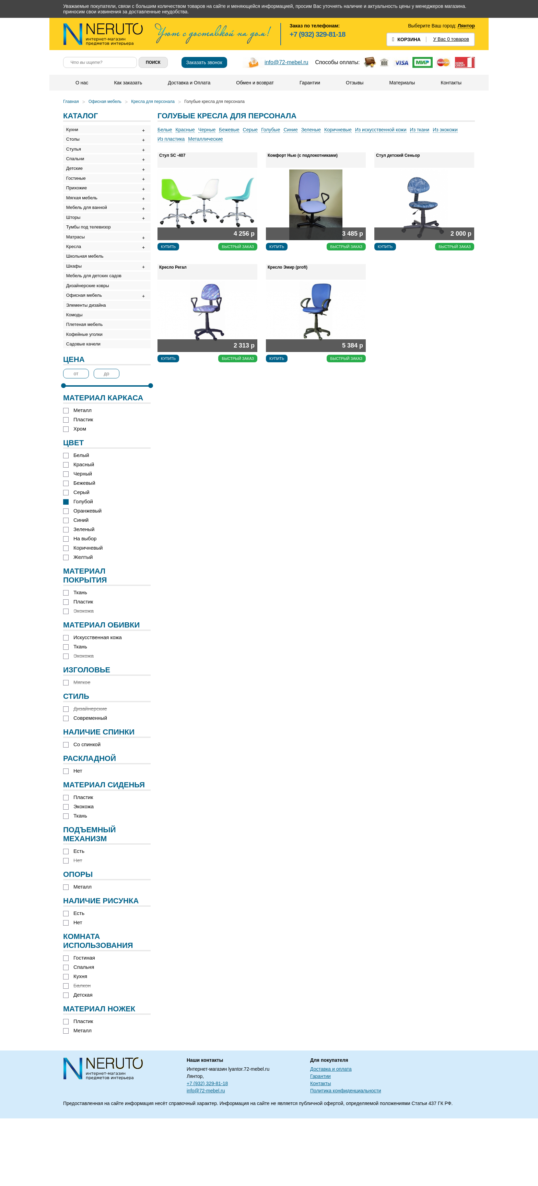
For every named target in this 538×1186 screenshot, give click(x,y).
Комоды (77, 372)
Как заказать (128, 82)
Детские (77, 181)
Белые (164, 129)
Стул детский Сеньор (398, 155)
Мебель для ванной (89, 232)
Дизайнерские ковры (90, 334)
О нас (81, 82)
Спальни (77, 169)
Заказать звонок (204, 62)
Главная (71, 101)
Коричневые (338, 129)
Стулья (76, 156)
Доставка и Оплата (188, 82)
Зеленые (311, 129)
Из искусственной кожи (381, 129)
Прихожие (79, 207)
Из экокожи (445, 129)
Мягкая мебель (84, 219)
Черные (206, 129)
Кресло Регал (173, 267)
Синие (290, 129)
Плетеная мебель (87, 384)
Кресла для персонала (153, 101)
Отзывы (354, 82)
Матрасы (78, 270)
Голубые (270, 129)
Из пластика (171, 139)
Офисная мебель (105, 101)
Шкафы (76, 308)
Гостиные (78, 194)
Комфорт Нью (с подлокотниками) (303, 155)
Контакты (450, 82)
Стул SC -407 (172, 155)
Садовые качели (86, 410)
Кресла (76, 283)
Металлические (205, 139)
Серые (250, 129)
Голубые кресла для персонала (214, 101)
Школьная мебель (87, 295)
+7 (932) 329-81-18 (317, 34)
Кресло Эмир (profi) (287, 267)
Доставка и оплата (331, 1136)
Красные (185, 129)
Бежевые (229, 129)
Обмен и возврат (254, 82)
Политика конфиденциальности (345, 1158)
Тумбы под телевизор (91, 257)
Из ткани (420, 129)
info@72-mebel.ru (286, 62)
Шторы (76, 245)
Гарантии (309, 82)
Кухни (75, 130)
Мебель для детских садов (96, 321)
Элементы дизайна (88, 359)
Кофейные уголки (87, 397)
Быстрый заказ (238, 247)
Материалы (401, 82)
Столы (75, 143)
